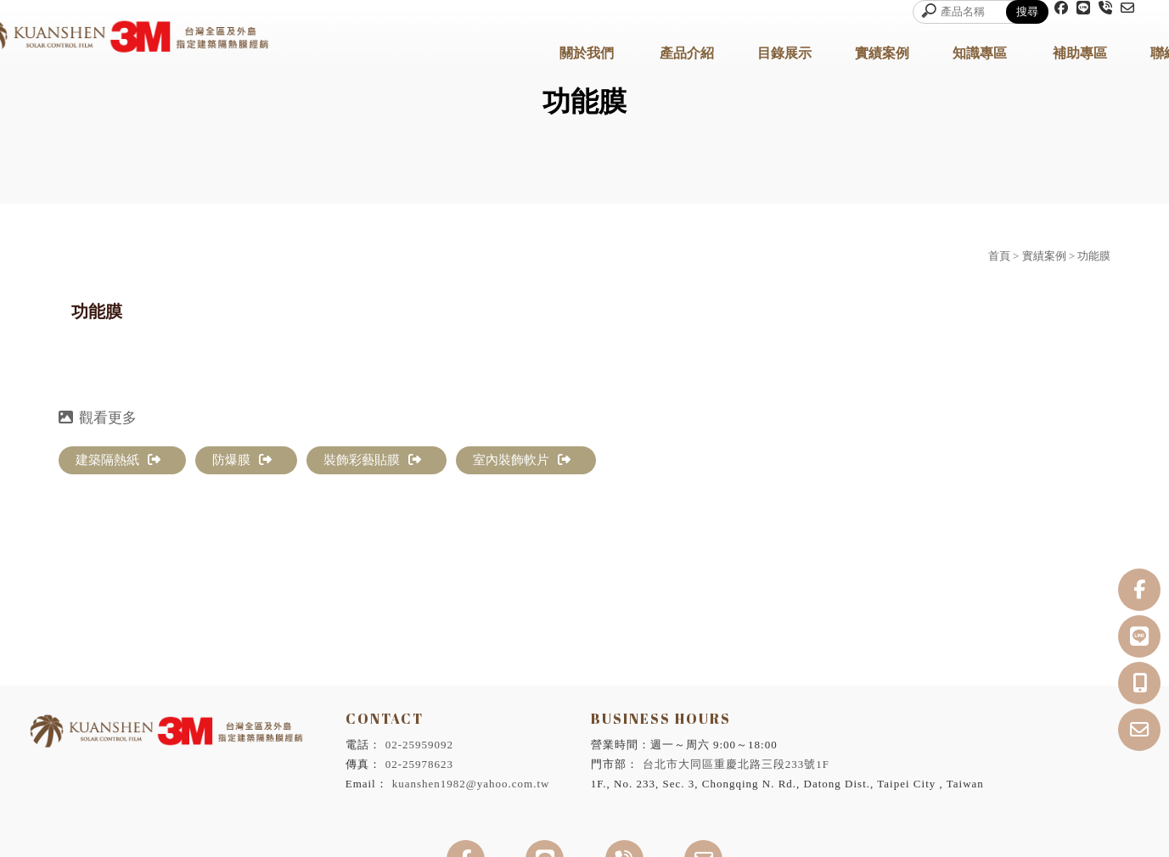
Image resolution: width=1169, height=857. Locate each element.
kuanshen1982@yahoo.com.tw (471, 783)
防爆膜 (242, 460)
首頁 (999, 255)
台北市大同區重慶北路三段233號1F (736, 764)
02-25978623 (419, 764)
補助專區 (1080, 53)
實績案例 (882, 53)
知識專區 (980, 53)
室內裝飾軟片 (521, 460)
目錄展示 (784, 53)
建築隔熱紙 (118, 460)
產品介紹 (687, 53)
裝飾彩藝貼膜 (372, 460)
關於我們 (586, 53)
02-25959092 (419, 744)
